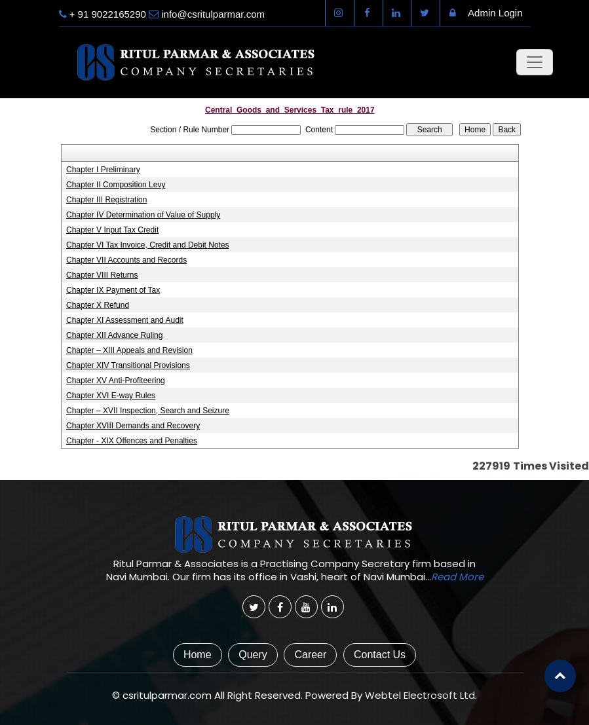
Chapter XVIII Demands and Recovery (133, 425)
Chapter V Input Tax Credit (112, 229)
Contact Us (380, 654)
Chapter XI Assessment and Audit (124, 320)
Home (197, 654)
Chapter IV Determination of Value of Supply (143, 214)
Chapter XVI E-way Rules (110, 395)
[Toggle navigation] (534, 62)
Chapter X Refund (97, 305)
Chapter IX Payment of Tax (113, 290)
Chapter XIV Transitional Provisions (128, 365)
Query (252, 654)
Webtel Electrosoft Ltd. (421, 695)
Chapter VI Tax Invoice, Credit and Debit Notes (147, 245)
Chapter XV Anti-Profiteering (115, 380)
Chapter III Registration (106, 199)
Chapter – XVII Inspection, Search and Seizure (147, 410)
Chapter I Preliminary (103, 169)
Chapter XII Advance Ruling (114, 335)
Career (310, 654)
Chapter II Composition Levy (115, 184)
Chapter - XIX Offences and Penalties (131, 440)
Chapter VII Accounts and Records (126, 260)
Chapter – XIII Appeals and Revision (129, 350)
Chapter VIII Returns (102, 275)
